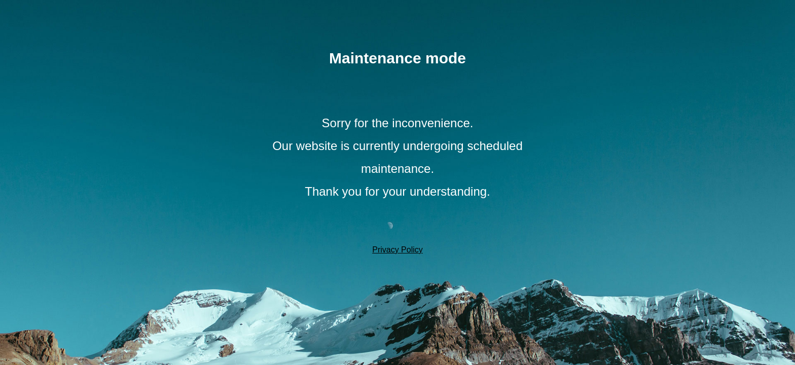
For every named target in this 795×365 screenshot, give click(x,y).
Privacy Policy (397, 249)
